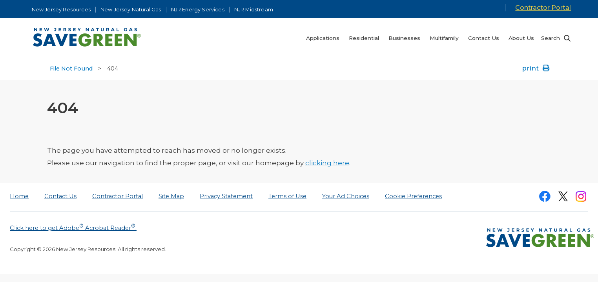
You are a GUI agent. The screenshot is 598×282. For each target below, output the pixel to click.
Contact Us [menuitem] (483, 38)
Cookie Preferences (413, 196)
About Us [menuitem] (521, 38)
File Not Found (71, 68)
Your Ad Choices (345, 196)
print (536, 68)
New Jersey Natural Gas (130, 10)
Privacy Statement (226, 196)
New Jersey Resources (61, 10)
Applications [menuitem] (322, 38)
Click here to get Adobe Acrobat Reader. (73, 227)
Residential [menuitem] (364, 38)
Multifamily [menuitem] (444, 38)
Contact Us (60, 196)
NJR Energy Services (197, 10)
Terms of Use (287, 196)
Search (550, 38)
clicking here (327, 163)
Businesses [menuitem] (404, 38)
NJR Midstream (253, 10)
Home (19, 196)
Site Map (171, 196)
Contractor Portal (543, 7)
